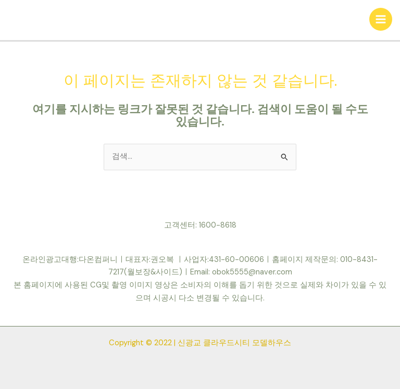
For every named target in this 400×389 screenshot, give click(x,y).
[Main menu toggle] (380, 19)
